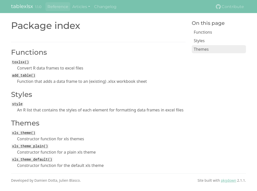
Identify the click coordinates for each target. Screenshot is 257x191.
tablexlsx (22, 6)
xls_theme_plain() (30, 146)
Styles (199, 40)
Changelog (105, 6)
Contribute (230, 6)
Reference (57, 6)
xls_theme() (23, 133)
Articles (79, 6)
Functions (203, 32)
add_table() (23, 76)
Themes (201, 49)
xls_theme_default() (32, 160)
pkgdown (228, 180)
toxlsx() (20, 62)
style (17, 104)
